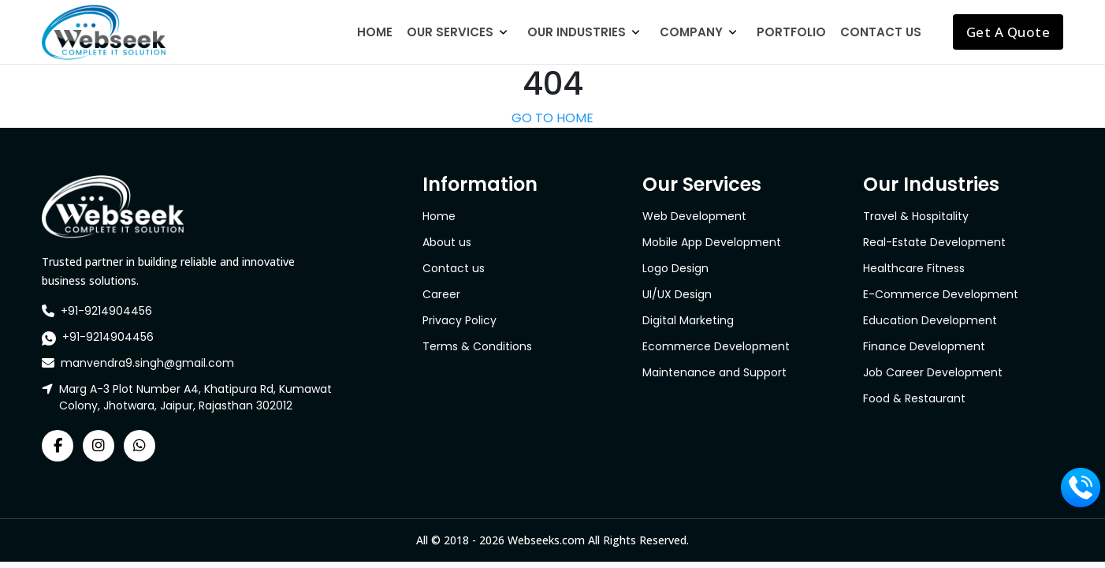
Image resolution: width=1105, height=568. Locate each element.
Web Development (694, 216)
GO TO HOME (552, 118)
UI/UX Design (677, 294)
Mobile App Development (711, 242)
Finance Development (924, 346)
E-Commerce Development (940, 294)
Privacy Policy (459, 320)
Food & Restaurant (914, 398)
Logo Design (675, 268)
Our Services (450, 32)
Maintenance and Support (714, 372)
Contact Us (880, 32)
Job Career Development (933, 372)
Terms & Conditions (477, 346)
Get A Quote (1008, 32)
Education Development (930, 320)
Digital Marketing (688, 320)
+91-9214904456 (106, 311)
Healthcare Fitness (914, 268)
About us (446, 242)
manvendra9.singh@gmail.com (147, 363)
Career (441, 294)
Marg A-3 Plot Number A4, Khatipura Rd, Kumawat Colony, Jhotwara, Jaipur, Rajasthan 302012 (195, 397)
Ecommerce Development (716, 346)
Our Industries (576, 32)
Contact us (453, 268)
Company (691, 32)
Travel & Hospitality (916, 216)
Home (375, 32)
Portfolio (791, 32)
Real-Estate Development (934, 242)
